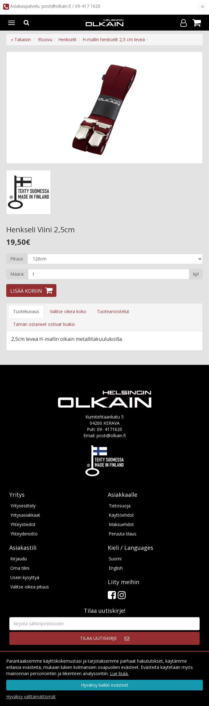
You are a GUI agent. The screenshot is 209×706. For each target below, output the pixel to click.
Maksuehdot (121, 524)
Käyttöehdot (121, 515)
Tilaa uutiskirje (98, 638)
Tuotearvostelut (113, 311)
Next (191, 107)
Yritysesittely (23, 506)
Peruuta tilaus (122, 534)
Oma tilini (19, 568)
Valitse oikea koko (68, 311)
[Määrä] (108, 274)
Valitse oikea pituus (29, 587)
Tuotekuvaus (26, 311)
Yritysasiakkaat (25, 515)
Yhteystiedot (23, 524)
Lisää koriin (26, 291)
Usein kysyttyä (24, 577)
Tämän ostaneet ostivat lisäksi (44, 324)
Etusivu (45, 39)
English (116, 568)
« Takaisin (21, 39)
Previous (17, 107)
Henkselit (67, 39)
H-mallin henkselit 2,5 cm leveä (114, 39)
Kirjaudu (18, 559)
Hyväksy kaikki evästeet (104, 685)
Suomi (115, 559)
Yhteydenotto (24, 534)
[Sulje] (202, 6)
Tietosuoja (120, 506)
